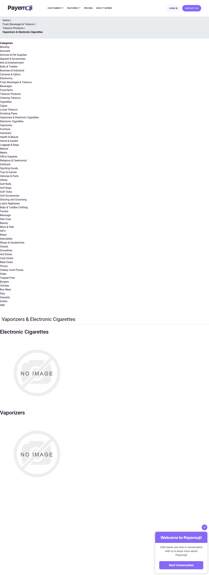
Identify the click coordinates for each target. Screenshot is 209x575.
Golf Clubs (6, 191)
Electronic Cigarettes (12, 121)
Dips (2, 293)
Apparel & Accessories (12, 58)
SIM (2, 305)
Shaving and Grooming (13, 199)
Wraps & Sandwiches (12, 242)
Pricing (88, 8)
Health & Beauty (9, 137)
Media (3, 152)
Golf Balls (5, 184)
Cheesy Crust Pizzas (11, 270)
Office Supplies (8, 156)
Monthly (4, 47)
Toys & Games (8, 172)
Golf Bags (5, 188)
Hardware (5, 133)
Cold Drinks (6, 258)
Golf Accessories (9, 195)
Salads (4, 246)
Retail (3, 234)
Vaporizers (6, 125)
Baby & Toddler (8, 66)
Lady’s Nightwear (10, 203)
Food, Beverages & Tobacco (16, 82)
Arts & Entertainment (12, 62)
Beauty (4, 223)
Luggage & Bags (9, 145)
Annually (5, 51)
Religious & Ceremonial (13, 160)
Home (6, 20)
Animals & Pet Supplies (13, 55)
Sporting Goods (9, 168)
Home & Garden (9, 141)
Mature (4, 148)
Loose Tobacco (9, 109)
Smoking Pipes (8, 113)
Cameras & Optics (10, 74)
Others (4, 180)
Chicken (4, 285)
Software (5, 164)
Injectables (6, 238)
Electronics (6, 78)
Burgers (4, 281)
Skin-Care (5, 219)
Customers (56, 8)
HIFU (3, 231)
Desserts (5, 297)
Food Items (6, 90)
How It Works (104, 8)
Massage (5, 215)
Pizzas (4, 266)
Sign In (173, 8)
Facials (4, 211)
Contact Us (192, 8)
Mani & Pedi (7, 227)
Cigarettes (6, 101)
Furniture (5, 129)
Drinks (3, 301)
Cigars (3, 105)
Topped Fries (7, 278)
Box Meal (5, 289)
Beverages (6, 86)
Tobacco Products (10, 94)
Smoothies (6, 250)
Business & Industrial (12, 70)
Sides (3, 274)
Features (74, 8)
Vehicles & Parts (9, 176)
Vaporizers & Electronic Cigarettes (19, 117)
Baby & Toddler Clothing (14, 207)
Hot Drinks (6, 254)
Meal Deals (6, 262)
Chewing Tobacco (10, 98)
